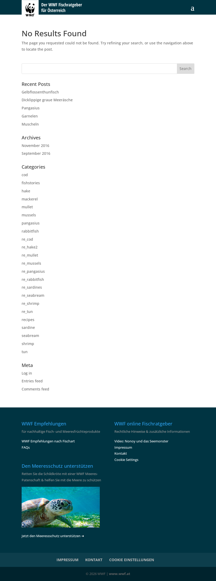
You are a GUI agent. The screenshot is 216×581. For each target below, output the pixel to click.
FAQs (26, 447)
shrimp (28, 343)
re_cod (27, 239)
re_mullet (30, 255)
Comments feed (35, 389)
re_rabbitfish (33, 279)
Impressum (123, 447)
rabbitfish (30, 231)
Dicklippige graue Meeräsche (47, 99)
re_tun (27, 311)
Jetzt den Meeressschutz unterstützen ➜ (53, 535)
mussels (29, 214)
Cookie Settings (126, 459)
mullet (27, 206)
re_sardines (32, 287)
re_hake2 (30, 247)
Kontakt (120, 453)
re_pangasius (33, 271)
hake (26, 190)
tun (25, 351)
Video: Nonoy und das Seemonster (141, 441)
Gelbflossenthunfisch (40, 92)
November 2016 (35, 145)
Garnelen (30, 116)
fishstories (31, 182)
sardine (28, 327)
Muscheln (30, 124)
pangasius (31, 223)
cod (25, 174)
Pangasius (31, 107)
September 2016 (36, 153)
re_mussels (31, 263)
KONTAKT (93, 559)
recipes (28, 319)
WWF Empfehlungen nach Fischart (48, 441)
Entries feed (32, 380)
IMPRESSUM (67, 559)
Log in (27, 373)
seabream (30, 335)
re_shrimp (30, 303)
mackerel (30, 199)
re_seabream (33, 295)
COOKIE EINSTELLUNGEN (131, 559)
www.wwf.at (119, 573)
